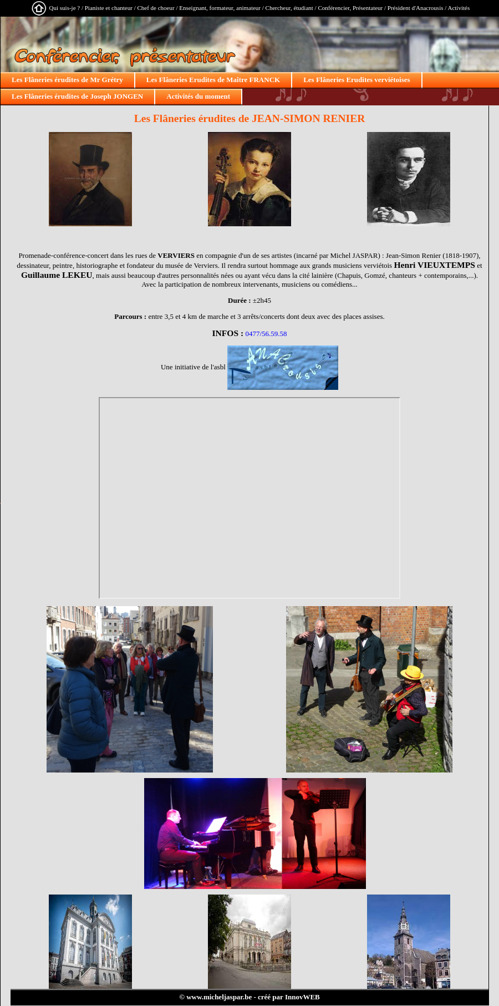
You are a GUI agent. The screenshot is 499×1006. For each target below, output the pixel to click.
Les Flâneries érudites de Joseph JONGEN (77, 96)
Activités (458, 7)
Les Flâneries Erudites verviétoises (356, 79)
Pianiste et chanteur (109, 7)
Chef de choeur (155, 7)
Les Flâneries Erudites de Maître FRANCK (213, 79)
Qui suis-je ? (64, 7)
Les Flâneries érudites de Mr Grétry (67, 79)
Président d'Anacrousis (416, 7)
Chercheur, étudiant (289, 7)
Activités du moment (198, 96)
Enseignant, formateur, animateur (220, 7)
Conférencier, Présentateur (350, 7)
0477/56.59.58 (266, 333)
